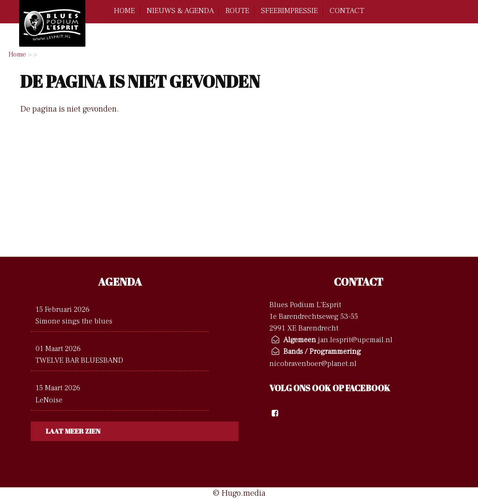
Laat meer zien (73, 431)
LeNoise (49, 400)
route (237, 11)
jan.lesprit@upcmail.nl (355, 339)
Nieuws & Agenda (180, 11)
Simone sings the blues (73, 321)
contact (347, 11)
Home (17, 54)
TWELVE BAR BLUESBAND (79, 360)
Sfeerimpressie (289, 11)
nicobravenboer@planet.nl (313, 363)
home (124, 11)
